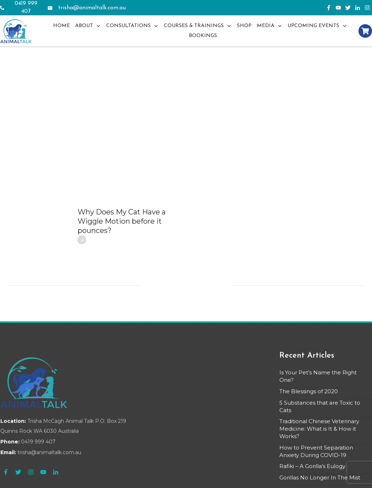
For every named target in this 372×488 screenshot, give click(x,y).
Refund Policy (264, 478)
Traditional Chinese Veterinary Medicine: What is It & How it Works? (319, 398)
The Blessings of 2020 (308, 361)
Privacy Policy (232, 478)
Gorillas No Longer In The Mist (319, 447)
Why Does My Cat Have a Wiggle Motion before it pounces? (122, 190)
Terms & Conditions (304, 478)
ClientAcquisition (195, 478)
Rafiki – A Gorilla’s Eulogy (312, 435)
